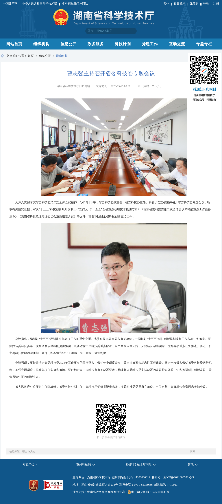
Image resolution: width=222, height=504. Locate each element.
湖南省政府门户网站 (75, 3)
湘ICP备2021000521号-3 (178, 477)
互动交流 (177, 44)
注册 (216, 3)
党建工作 (150, 44)
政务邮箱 (179, 3)
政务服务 (96, 44)
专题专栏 (204, 44)
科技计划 (123, 44)
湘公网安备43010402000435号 (150, 492)
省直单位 (28, 464)
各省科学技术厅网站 (138, 464)
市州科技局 (83, 464)
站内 (90, 30)
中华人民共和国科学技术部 (39, 3)
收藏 (192, 451)
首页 (31, 55)
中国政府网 (10, 3)
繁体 (166, 3)
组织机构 (41, 44)
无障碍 (194, 3)
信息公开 (68, 44)
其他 (191, 464)
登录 (206, 3)
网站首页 (14, 44)
